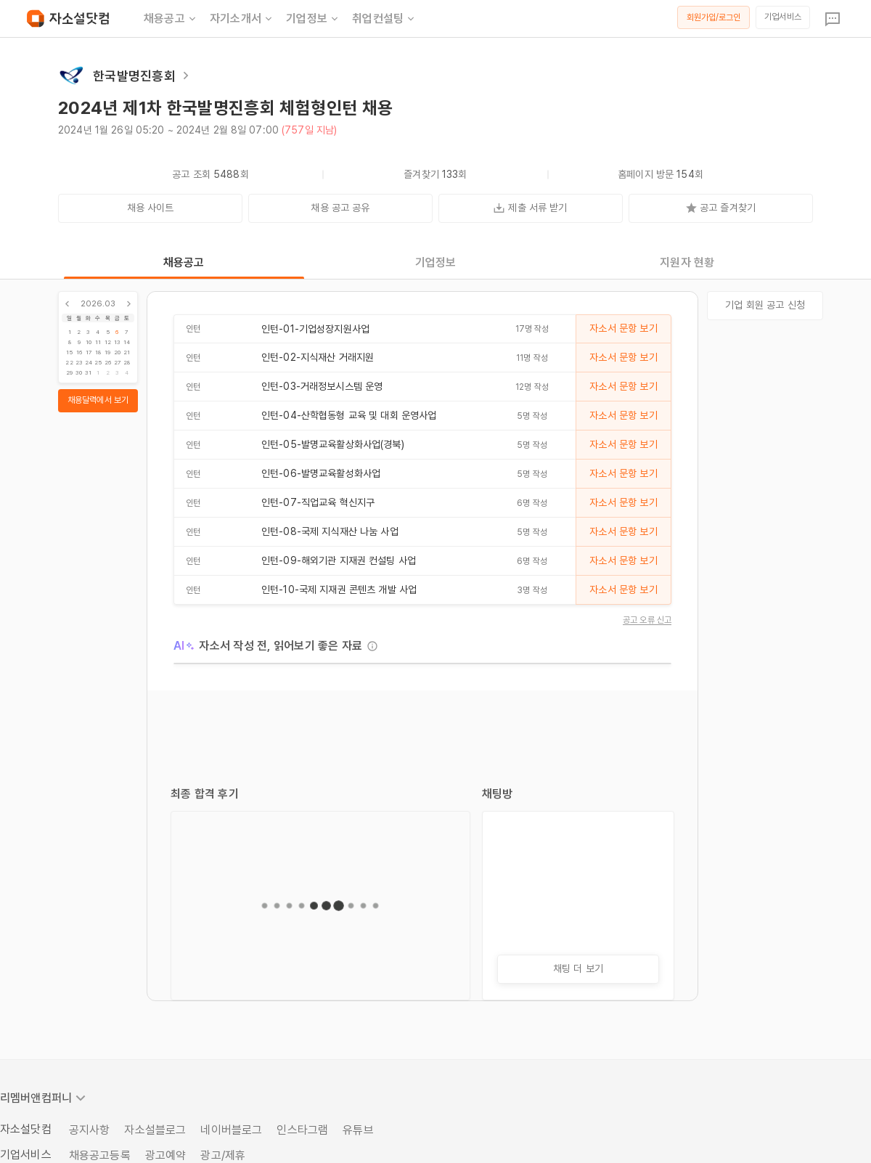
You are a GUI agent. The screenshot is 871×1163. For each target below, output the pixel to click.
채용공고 (171, 19)
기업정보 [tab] (436, 262)
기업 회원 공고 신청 (765, 305)
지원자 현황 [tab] (687, 262)
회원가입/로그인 (714, 17)
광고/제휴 (222, 1155)
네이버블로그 (231, 1130)
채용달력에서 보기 (98, 400)
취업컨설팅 (384, 19)
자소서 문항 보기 (623, 328)
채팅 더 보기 (578, 968)
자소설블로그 (155, 1130)
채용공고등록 (100, 1155)
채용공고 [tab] (184, 262)
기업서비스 (782, 17)
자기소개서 (242, 19)
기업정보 (313, 19)
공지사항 (89, 1130)
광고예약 (166, 1155)
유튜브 (358, 1130)
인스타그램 (302, 1130)
